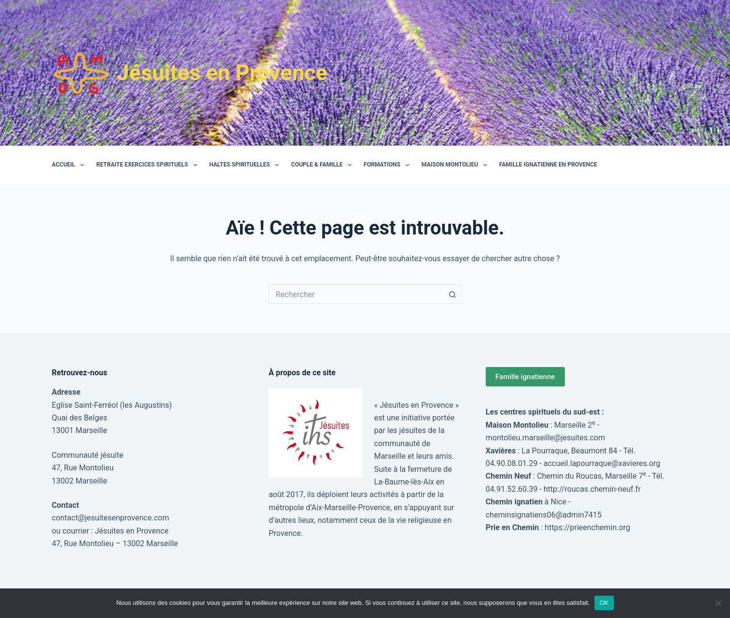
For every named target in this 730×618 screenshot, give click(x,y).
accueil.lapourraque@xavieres (595, 463)
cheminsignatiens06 (521, 514)
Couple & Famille (323, 165)
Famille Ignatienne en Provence (548, 164)
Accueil (70, 165)
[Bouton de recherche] (452, 294)
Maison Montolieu (456, 165)
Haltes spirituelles (246, 165)
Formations (388, 165)
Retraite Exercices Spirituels (148, 165)
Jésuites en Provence (222, 72)
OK (604, 602)
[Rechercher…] (355, 294)
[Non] (718, 603)
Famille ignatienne (525, 376)
